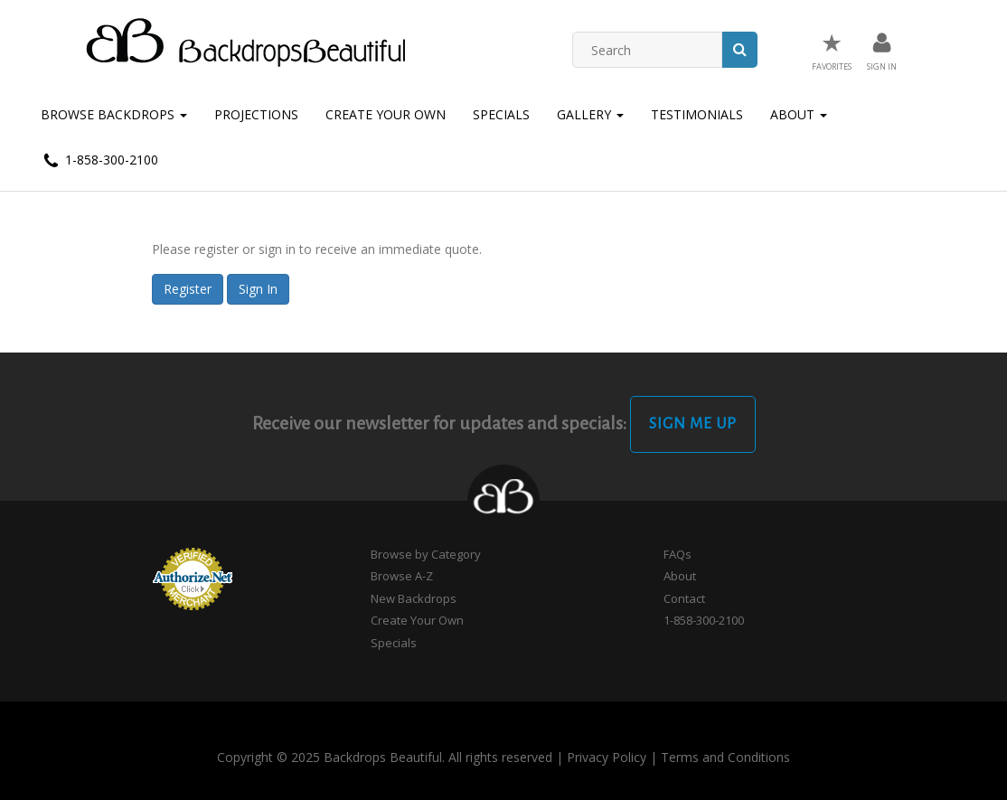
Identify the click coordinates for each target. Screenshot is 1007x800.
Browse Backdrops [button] (114, 114)
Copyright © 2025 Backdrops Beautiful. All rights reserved (384, 757)
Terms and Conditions (725, 757)
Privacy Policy (606, 757)
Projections (256, 114)
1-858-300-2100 (99, 161)
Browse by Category (426, 554)
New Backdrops (413, 598)
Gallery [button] (590, 114)
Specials (501, 114)
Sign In (258, 288)
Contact (684, 598)
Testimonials (697, 114)
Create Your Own (385, 114)
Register (188, 288)
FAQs (677, 554)
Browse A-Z (402, 576)
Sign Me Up (693, 424)
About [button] (798, 114)
